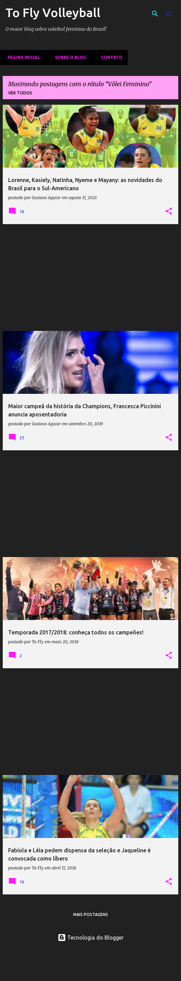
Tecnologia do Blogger (91, 937)
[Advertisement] (90, 277)
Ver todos (20, 93)
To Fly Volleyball (52, 12)
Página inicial (21, 57)
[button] (169, 211)
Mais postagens (90, 914)
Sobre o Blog (68, 57)
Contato (109, 57)
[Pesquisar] (155, 13)
